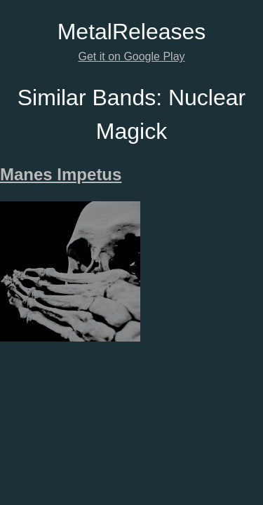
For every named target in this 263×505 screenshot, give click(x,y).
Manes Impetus (60, 174)
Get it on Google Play (131, 56)
